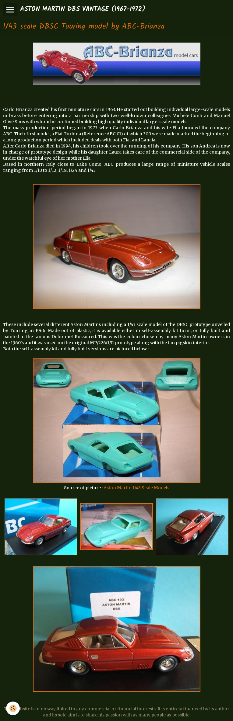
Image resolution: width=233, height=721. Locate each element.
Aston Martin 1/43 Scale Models (136, 487)
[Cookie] (13, 708)
